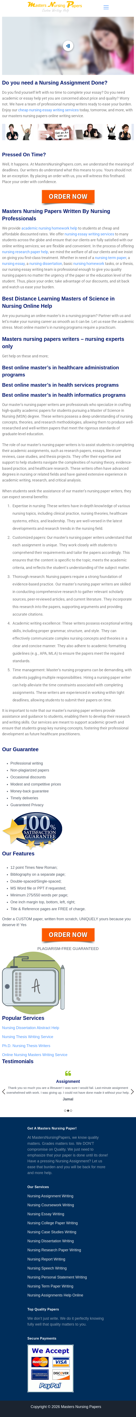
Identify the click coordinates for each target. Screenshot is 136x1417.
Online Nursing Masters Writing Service (34, 1055)
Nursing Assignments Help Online (55, 1295)
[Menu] (106, 7)
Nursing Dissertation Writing (50, 1241)
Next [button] (132, 1091)
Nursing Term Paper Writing (50, 1286)
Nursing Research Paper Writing (54, 1250)
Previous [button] (3, 1091)
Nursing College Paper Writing (52, 1223)
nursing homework (88, 263)
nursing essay (13, 263)
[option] (68, 1086)
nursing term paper (110, 257)
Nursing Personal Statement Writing (57, 1277)
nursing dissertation (45, 263)
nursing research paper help (25, 252)
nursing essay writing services (89, 234)
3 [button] (71, 1111)
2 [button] (68, 1111)
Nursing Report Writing (46, 1259)
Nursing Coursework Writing (50, 1205)
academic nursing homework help (49, 228)
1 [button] (65, 1111)
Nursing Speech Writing (47, 1268)
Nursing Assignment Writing (50, 1196)
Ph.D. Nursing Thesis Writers (26, 1046)
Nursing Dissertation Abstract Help (30, 1028)
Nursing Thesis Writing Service (27, 1037)
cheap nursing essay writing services (48, 110)
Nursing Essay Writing (45, 1214)
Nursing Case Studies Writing (51, 1232)
